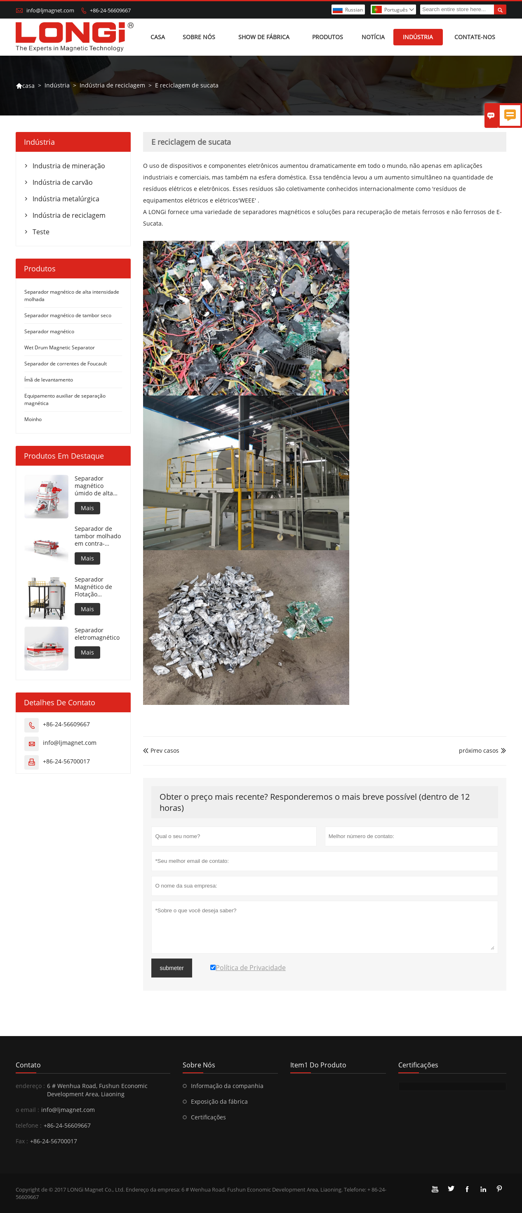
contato (28, 1064)
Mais (87, 508)
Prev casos (161, 750)
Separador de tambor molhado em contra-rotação (98, 536)
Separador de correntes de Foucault (65, 363)
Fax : (22, 1141)
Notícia (373, 37)
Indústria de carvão (63, 182)
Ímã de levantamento (48, 379)
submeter (171, 968)
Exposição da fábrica (219, 1101)
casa (25, 86)
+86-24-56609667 (110, 10)
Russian (354, 9)
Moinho (33, 419)
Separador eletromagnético (97, 634)
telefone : (29, 1125)
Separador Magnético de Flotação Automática (93, 587)
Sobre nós (199, 37)
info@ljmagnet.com (50, 10)
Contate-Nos (474, 37)
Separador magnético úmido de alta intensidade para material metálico (98, 486)
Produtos (327, 37)
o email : (27, 1110)
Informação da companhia (227, 1086)
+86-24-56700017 (66, 761)
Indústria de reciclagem (112, 85)
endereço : (30, 1086)
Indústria (418, 37)
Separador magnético (49, 331)
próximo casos (478, 750)
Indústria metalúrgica (66, 199)
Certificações (208, 1117)
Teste (41, 232)
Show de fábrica (263, 37)
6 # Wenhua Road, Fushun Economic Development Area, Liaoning (97, 1090)
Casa (157, 37)
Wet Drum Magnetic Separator (59, 347)
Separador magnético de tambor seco (67, 315)
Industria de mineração (69, 166)
